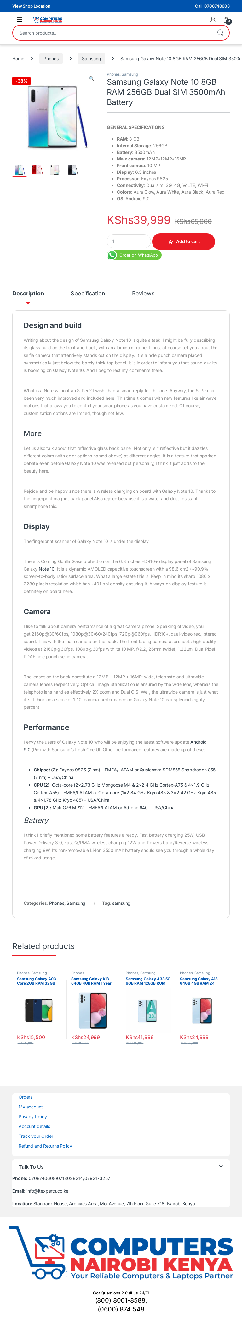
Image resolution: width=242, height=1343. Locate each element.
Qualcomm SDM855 (160, 769)
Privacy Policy (33, 1116)
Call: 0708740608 (212, 6)
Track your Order (36, 1136)
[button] (91, 78)
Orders (25, 1097)
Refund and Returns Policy (45, 1145)
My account (31, 1106)
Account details (34, 1126)
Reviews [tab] (143, 294)
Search (220, 33)
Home (18, 58)
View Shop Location (31, 6)
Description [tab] (28, 294)
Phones (50, 58)
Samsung (91, 58)
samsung (121, 903)
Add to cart (188, 241)
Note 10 (47, 569)
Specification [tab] (88, 294)
